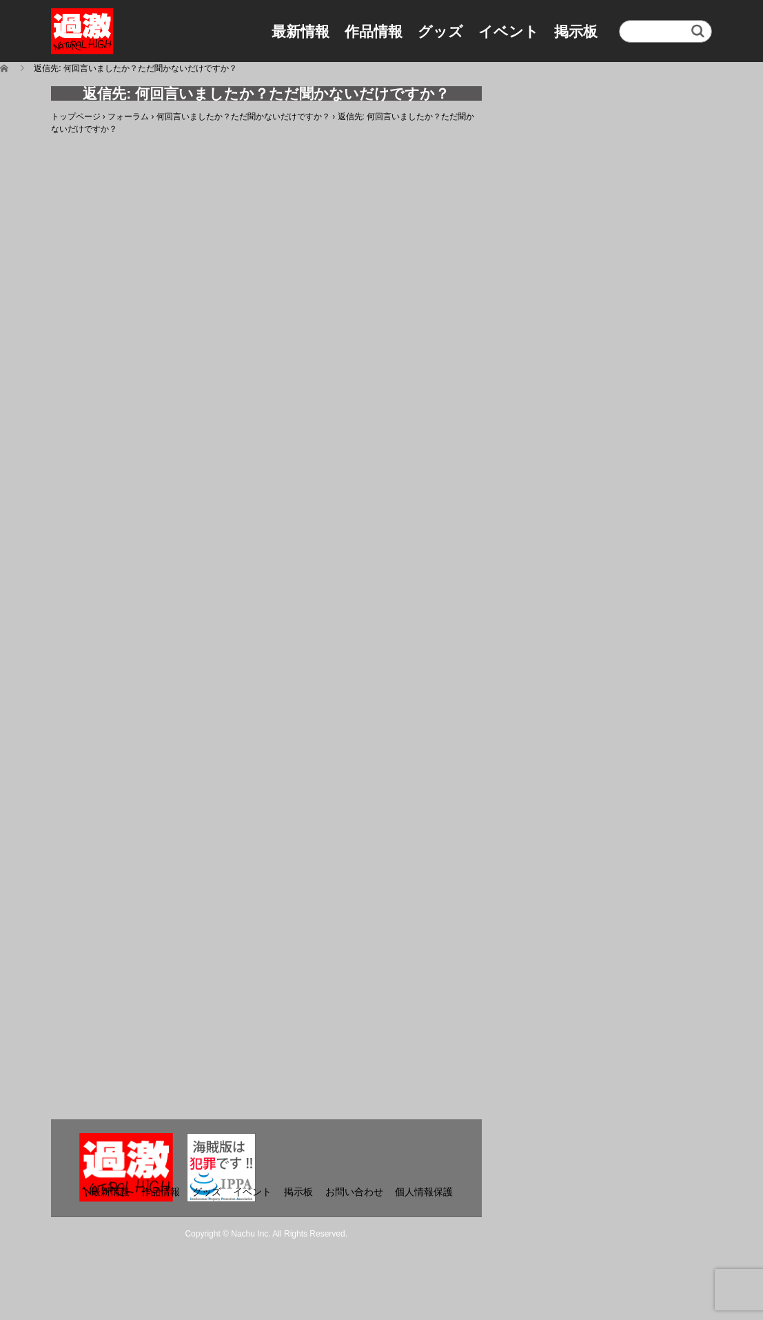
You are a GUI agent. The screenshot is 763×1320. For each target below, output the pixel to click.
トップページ (76, 116)
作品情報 (374, 31)
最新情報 (300, 31)
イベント (508, 31)
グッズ (440, 31)
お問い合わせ (354, 1191)
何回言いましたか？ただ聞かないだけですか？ (243, 116)
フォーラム (128, 116)
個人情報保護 (424, 1191)
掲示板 (576, 31)
